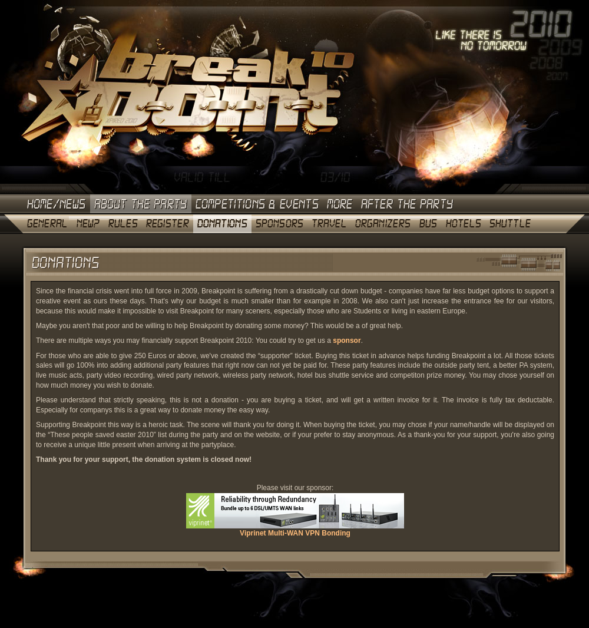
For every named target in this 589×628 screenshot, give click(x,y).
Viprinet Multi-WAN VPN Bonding (295, 529)
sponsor (346, 340)
